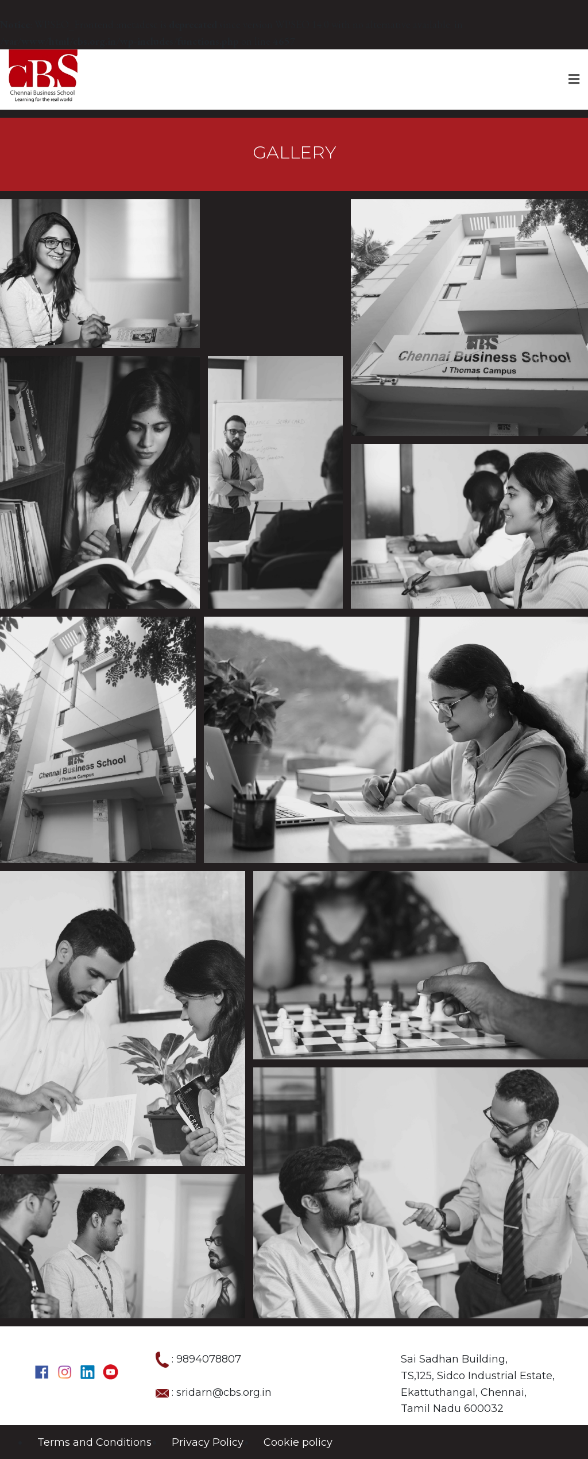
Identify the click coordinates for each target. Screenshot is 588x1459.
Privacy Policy (207, 1442)
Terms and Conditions (94, 1442)
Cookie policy (298, 1442)
